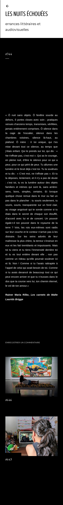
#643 (8, 459)
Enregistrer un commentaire (22, 342)
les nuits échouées (26, 13)
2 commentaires (13, 465)
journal (17, 326)
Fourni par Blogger (32, 486)
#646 (8, 400)
